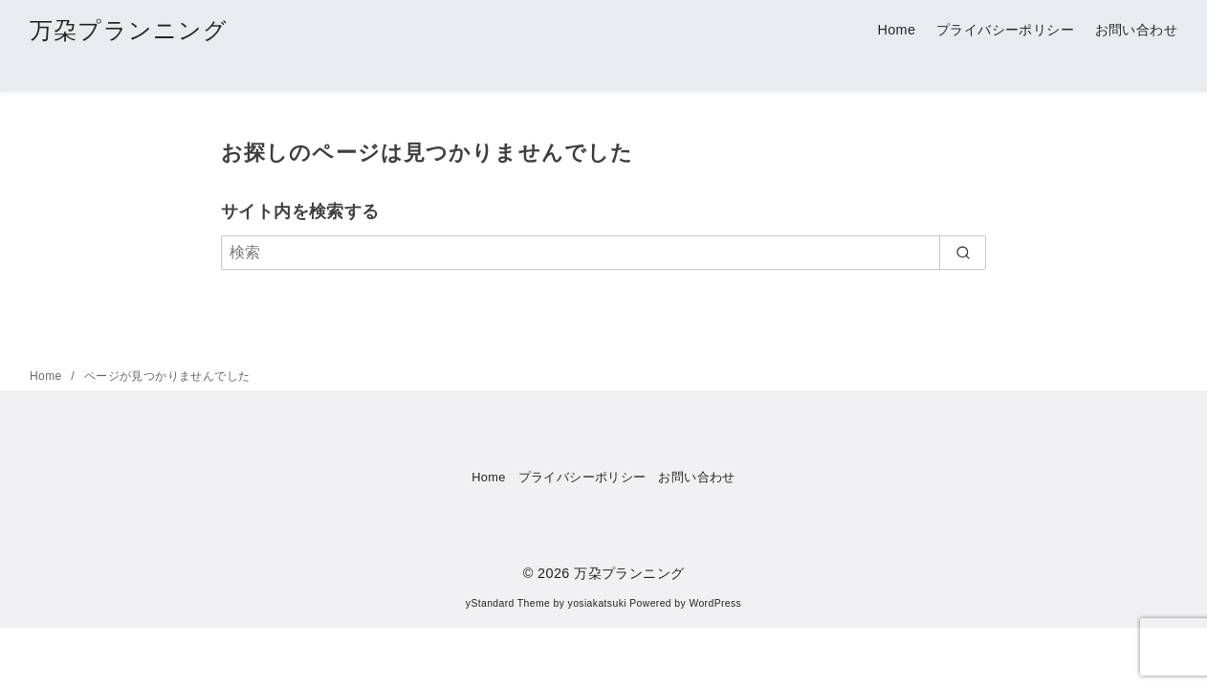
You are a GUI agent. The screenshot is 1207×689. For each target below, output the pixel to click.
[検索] (603, 252)
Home (896, 29)
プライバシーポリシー (1005, 29)
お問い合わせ (1136, 29)
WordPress (715, 603)
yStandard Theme (508, 603)
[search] (962, 252)
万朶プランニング (129, 30)
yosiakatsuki (597, 603)
